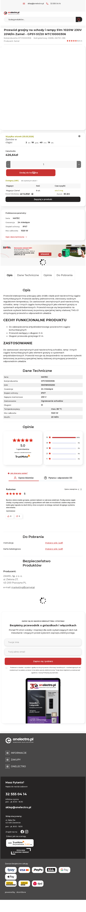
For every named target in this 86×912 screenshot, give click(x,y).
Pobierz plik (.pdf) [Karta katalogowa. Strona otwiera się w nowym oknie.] (54, 549)
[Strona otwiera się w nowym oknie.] (22, 831)
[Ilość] (43, 164)
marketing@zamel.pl (23, 587)
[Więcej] (79, 164)
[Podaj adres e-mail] (43, 651)
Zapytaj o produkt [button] (43, 199)
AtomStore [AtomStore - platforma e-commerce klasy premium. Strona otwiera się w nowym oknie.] (21, 892)
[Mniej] (8, 164)
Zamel (16, 41)
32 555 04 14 (55, 3)
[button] (79, 136)
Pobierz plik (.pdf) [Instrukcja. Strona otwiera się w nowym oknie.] (54, 543)
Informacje (19, 753)
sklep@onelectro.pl (36, 3)
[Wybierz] (6, 668)
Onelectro (18, 766)
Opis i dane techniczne (15, 237)
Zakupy (16, 759)
